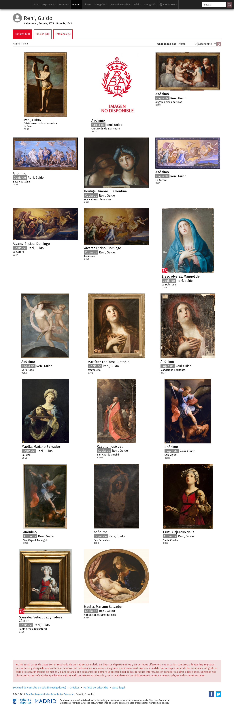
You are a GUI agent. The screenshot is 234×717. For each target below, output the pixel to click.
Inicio (36, 4)
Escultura (64, 4)
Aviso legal (118, 687)
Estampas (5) (63, 34)
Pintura (76, 4)
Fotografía (150, 4)
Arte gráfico (100, 4)
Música (137, 4)
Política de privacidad (95, 687)
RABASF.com (168, 4)
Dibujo (87, 4)
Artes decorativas (120, 4)
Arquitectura (49, 4)
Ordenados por (166, 44)
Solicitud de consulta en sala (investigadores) (39, 687)
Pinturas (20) (22, 34)
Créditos (75, 687)
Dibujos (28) (43, 34)
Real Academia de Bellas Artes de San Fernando (49, 694)
